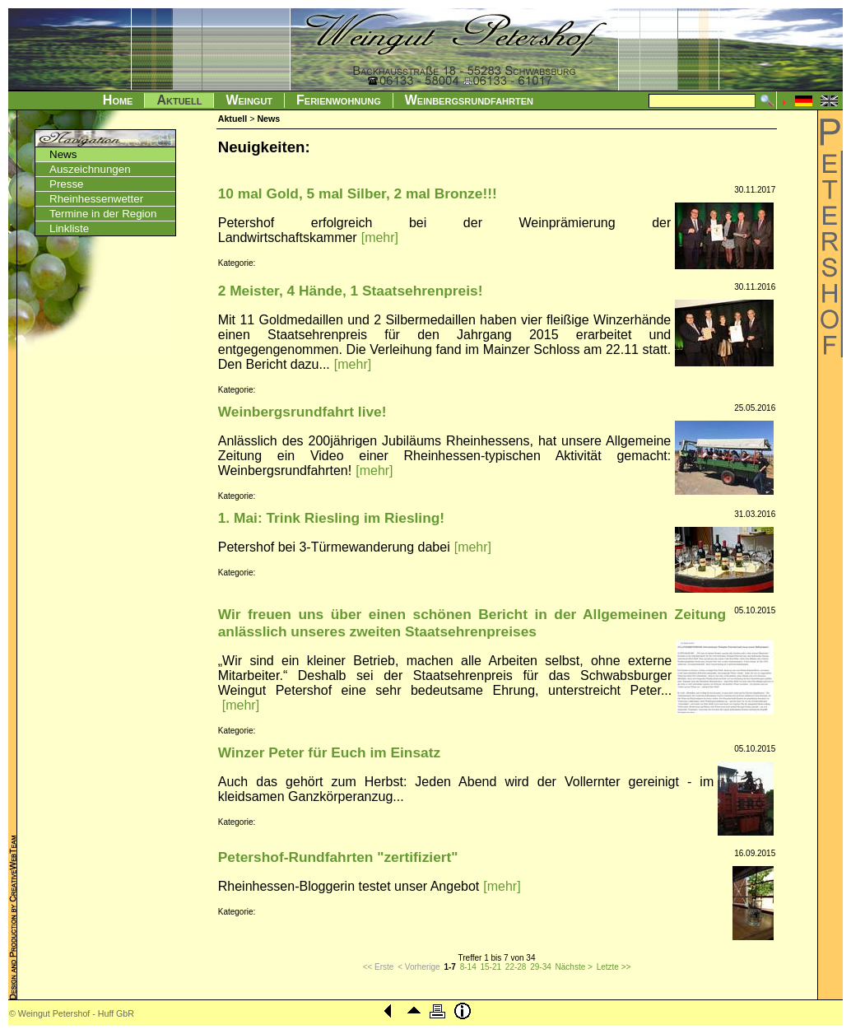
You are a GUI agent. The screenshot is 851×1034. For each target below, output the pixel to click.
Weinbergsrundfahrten (469, 100)
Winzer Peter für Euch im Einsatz (329, 752)
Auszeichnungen (90, 169)
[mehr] (379, 238)
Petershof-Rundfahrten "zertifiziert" (338, 857)
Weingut (249, 100)
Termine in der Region (102, 213)
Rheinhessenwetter (96, 199)
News (63, 154)
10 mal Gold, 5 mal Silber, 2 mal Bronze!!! (357, 193)
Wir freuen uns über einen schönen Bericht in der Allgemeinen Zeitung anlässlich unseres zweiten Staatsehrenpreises (472, 623)
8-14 (468, 966)
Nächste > (574, 966)
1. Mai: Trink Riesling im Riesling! (331, 518)
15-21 (490, 966)
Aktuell (179, 100)
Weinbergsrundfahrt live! (302, 411)
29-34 (540, 966)
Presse (66, 184)
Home (118, 100)
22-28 (516, 966)
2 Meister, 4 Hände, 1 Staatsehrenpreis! (350, 290)
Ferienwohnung (338, 100)
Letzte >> (614, 966)
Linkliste (69, 228)
